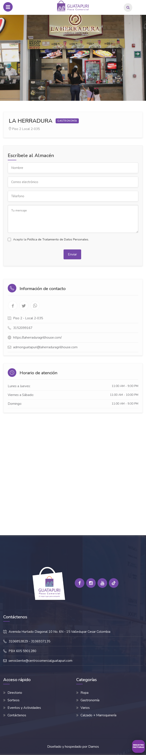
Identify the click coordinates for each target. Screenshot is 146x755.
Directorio (15, 692)
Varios (85, 707)
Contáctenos (17, 715)
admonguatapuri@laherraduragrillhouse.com (45, 347)
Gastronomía (90, 700)
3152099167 (22, 328)
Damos (93, 746)
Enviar (72, 254)
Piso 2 (16, 129)
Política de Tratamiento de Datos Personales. (58, 239)
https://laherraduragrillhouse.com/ (37, 337)
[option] (73, 58)
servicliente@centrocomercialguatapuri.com (40, 661)
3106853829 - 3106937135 (29, 641)
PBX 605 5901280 (22, 651)
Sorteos (14, 700)
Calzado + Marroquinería (98, 715)
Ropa (84, 692)
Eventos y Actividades (24, 707)
